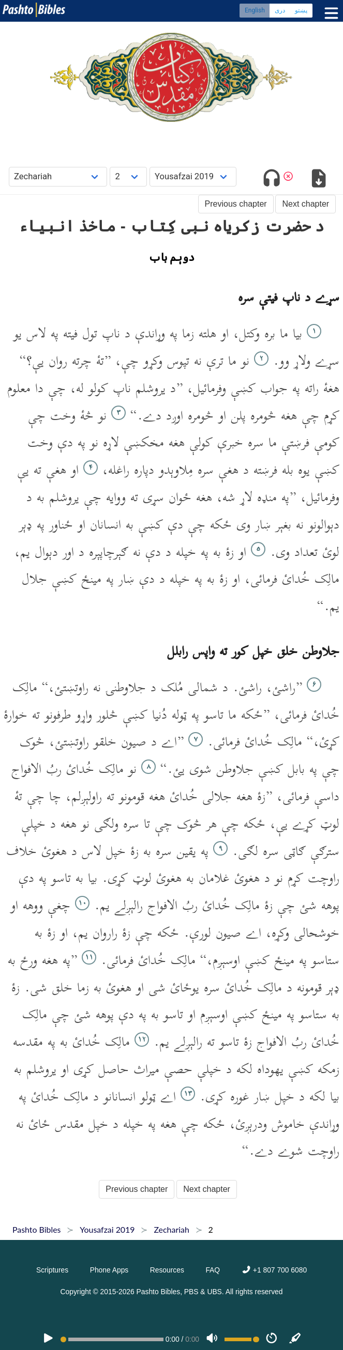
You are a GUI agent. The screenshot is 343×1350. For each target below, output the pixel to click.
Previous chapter (236, 203)
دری (280, 10)
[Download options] (318, 180)
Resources (167, 1270)
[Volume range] (242, 1339)
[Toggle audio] (272, 180)
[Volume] (212, 1339)
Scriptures (52, 1270)
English (255, 10)
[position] (112, 1339)
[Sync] (295, 1339)
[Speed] (271, 1339)
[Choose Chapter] (128, 176)
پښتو (301, 10)
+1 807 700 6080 (274, 1270)
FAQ (212, 1270)
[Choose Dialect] (193, 176)
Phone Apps (109, 1270)
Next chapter (305, 203)
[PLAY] (48, 1339)
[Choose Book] (58, 176)
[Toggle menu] (329, 13)
